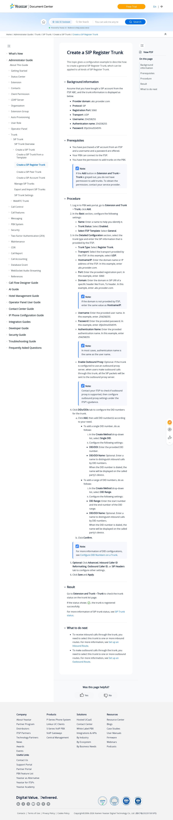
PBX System (17, 224)
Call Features (18, 212)
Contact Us (22, 760)
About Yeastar (23, 719)
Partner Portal (24, 769)
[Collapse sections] (166, 34)
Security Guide (17, 334)
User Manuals (114, 733)
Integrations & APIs (87, 733)
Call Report (17, 253)
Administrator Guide (23, 34)
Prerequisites (147, 73)
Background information (146, 66)
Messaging (16, 218)
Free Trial (131, 6)
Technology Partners (27, 737)
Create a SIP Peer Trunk (29, 171)
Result (143, 83)
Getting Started (19, 70)
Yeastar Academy (25, 786)
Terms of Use (34, 813)
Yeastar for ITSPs (25, 782)
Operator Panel (19, 128)
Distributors (22, 728)
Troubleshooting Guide (22, 341)
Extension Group (20, 111)
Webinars (112, 742)
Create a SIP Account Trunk (31, 177)
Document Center (41, 6)
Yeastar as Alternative (27, 778)
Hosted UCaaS (84, 719)
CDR (13, 247)
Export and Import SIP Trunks (29, 189)
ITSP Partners (23, 733)
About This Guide (19, 65)
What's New (16, 53)
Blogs (109, 724)
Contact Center (85, 724)
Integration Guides (20, 321)
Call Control (17, 206)
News (19, 742)
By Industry (83, 737)
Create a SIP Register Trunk (85, 34)
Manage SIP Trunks (24, 183)
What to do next (148, 89)
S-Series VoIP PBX (56, 728)
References (17, 276)
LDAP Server (17, 99)
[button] (7, 53)
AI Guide (14, 289)
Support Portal (24, 764)
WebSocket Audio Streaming (26, 270)
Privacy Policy (49, 813)
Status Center (18, 76)
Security (15, 230)
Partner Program (25, 724)
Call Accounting (19, 259)
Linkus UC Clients (56, 724)
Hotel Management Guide (24, 296)
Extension (16, 82)
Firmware (112, 737)
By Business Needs (86, 746)
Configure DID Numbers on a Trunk (98, 555)
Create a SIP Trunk (62, 34)
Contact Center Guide (21, 309)
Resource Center (115, 719)
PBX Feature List (24, 773)
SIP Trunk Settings (23, 195)
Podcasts (111, 746)
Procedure (146, 78)
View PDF (148, 52)
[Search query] (109, 22)
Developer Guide (18, 328)
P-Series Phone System (59, 719)
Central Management (58, 737)
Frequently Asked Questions (25, 347)
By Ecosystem (84, 742)
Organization (18, 105)
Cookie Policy (63, 813)
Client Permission (20, 94)
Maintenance (18, 241)
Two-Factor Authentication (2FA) (28, 235)
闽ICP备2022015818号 (146, 813)
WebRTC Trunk (21, 200)
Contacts (15, 88)
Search (135, 21)
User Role (16, 122)
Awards (20, 746)
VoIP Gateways (54, 733)
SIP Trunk (47, 34)
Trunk (37, 34)
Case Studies (113, 728)
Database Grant (19, 264)
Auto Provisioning (20, 117)
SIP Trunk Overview (24, 144)
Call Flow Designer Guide (23, 282)
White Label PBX (85, 728)
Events (19, 750)
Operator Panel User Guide (24, 302)
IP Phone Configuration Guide (26, 315)
